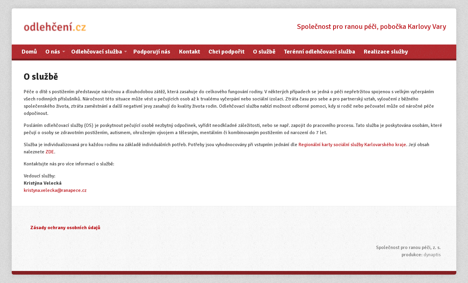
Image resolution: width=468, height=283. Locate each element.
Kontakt (189, 51)
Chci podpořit (226, 51)
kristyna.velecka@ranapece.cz (55, 190)
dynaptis (432, 255)
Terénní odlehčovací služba (319, 51)
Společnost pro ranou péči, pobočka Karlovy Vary (371, 26)
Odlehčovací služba (96, 51)
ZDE (50, 152)
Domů (29, 51)
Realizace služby (385, 51)
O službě (264, 51)
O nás (52, 51)
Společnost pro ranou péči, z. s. (408, 248)
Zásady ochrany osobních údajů (65, 228)
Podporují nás (151, 51)
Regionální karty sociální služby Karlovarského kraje (352, 145)
